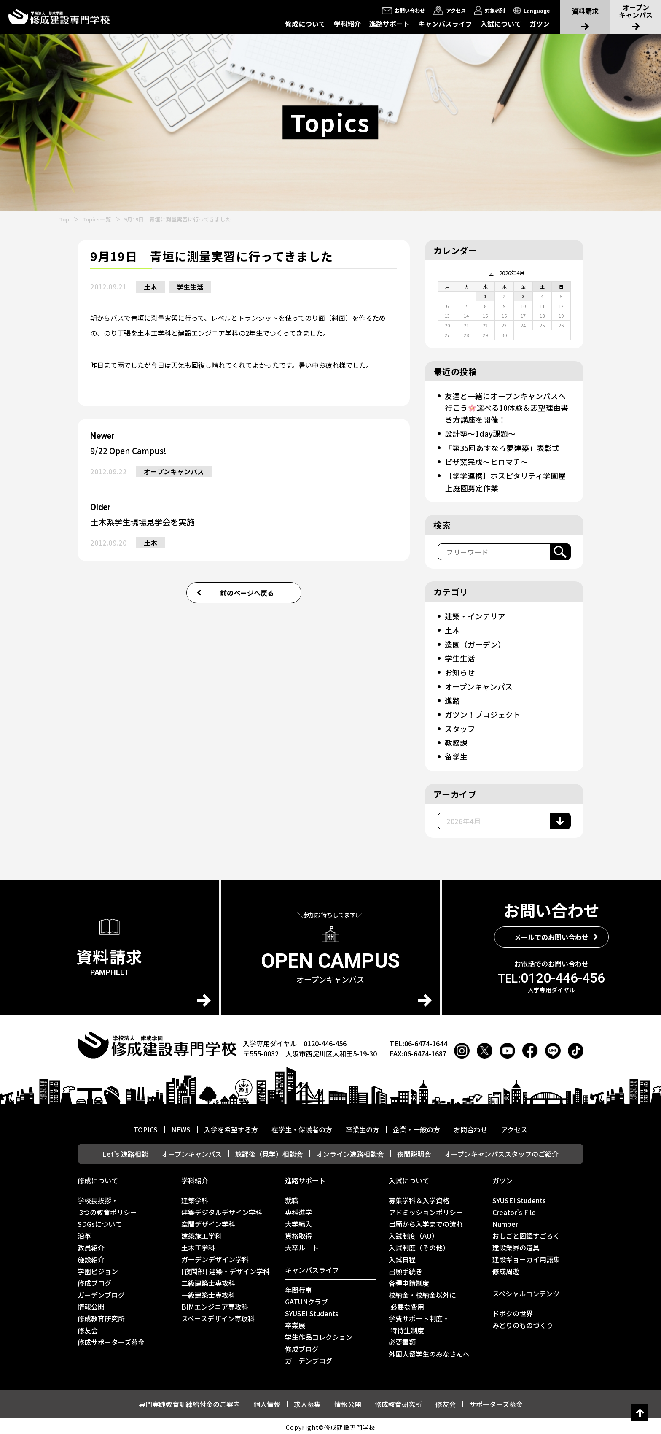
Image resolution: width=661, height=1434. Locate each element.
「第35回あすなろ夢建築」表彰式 (502, 447)
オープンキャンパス (174, 472)
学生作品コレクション (318, 1335)
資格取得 (298, 1234)
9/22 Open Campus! (130, 451)
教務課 (456, 740)
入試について (501, 24)
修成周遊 (505, 1269)
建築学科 (194, 1198)
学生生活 (192, 287)
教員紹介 (91, 1245)
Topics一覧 (96, 219)
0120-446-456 (551, 976)
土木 (151, 287)
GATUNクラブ (306, 1299)
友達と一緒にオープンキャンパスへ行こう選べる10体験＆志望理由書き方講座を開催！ (507, 407)
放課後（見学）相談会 (269, 1152)
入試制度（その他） (419, 1245)
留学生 (456, 754)
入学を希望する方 (231, 1127)
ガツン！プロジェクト (483, 713)
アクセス (514, 1127)
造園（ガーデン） (475, 642)
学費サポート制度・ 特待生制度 (419, 1322)
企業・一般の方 (416, 1127)
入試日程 (402, 1257)
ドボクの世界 (512, 1311)
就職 (291, 1198)
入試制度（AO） (413, 1234)
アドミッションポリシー (426, 1210)
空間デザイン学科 (208, 1222)
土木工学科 (198, 1245)
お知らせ (460, 670)
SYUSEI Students (312, 1311)
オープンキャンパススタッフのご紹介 (501, 1152)
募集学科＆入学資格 (419, 1198)
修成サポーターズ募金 (111, 1340)
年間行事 (298, 1288)
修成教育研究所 (101, 1316)
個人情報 (266, 1402)
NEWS (181, 1127)
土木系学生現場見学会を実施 (145, 523)
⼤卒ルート (302, 1245)
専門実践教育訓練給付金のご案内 (189, 1402)
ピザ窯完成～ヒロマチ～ (486, 461)
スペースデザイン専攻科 (218, 1316)
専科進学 (298, 1210)
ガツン (539, 24)
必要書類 (402, 1340)
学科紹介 (347, 24)
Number (505, 1222)
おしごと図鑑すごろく (526, 1234)
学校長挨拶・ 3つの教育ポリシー (107, 1204)
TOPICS (146, 1127)
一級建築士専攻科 (208, 1293)
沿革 (84, 1234)
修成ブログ (94, 1281)
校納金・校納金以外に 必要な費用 (422, 1299)
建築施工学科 (201, 1234)
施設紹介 (91, 1257)
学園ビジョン (98, 1269)
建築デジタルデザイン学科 (221, 1210)
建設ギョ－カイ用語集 (526, 1257)
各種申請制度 (409, 1281)
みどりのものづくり (522, 1323)
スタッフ (460, 726)
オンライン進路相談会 (350, 1152)
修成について (305, 24)
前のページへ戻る (247, 594)
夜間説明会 (414, 1152)
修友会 (88, 1328)
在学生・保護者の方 (301, 1127)
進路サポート (389, 24)
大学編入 (298, 1222)
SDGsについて (100, 1222)
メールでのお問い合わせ (551, 935)
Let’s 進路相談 (125, 1152)
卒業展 (295, 1323)
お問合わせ (470, 1127)
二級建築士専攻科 (208, 1281)
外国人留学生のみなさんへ (429, 1352)
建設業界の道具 (516, 1245)
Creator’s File (514, 1210)
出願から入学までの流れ (426, 1222)
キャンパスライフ (445, 24)
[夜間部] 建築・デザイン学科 (225, 1269)
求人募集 (307, 1402)
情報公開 (91, 1304)
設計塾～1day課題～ (480, 433)
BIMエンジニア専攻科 (214, 1304)
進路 (452, 699)
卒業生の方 (362, 1127)
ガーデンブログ (101, 1293)
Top (64, 219)
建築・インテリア (475, 615)
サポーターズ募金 (496, 1402)
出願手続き (405, 1269)
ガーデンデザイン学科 (215, 1257)
